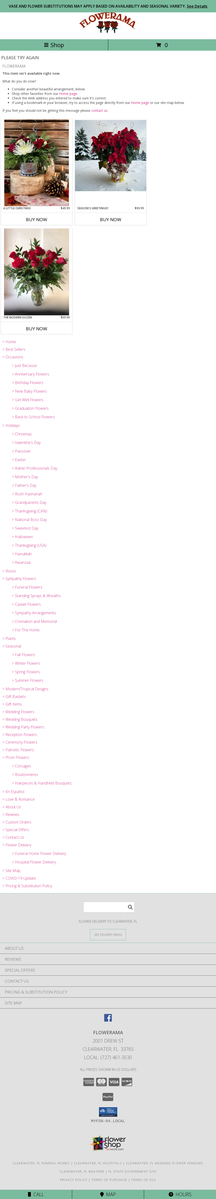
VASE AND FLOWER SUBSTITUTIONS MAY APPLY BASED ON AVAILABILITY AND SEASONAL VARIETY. (108, 6)
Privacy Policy (73, 1180)
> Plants (9, 638)
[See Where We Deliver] (108, 934)
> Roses (9, 571)
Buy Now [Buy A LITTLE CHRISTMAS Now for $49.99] (36, 219)
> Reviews (10, 814)
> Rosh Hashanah (27, 494)
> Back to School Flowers (33, 416)
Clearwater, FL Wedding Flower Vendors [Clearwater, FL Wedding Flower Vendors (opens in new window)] (164, 1163)
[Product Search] (109, 907)
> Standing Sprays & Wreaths (36, 595)
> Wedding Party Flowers (23, 727)
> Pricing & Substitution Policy (27, 885)
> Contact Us (13, 837)
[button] (108, 1112)
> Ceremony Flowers (19, 742)
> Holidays (11, 425)
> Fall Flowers (23, 654)
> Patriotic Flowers (18, 749)
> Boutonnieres (25, 774)
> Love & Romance (18, 799)
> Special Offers (15, 829)
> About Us (11, 806)
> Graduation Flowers (30, 408)
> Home (9, 341)
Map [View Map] (108, 1194)
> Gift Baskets (14, 696)
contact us (99, 110)
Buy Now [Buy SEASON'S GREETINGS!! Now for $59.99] (110, 219)
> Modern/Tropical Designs (25, 689)
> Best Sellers (13, 349)
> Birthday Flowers (27, 382)
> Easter (19, 459)
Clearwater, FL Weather (82, 1171)
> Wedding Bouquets (20, 719)
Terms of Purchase (109, 1180)
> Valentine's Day (26, 442)
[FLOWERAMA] (108, 32)
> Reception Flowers (19, 734)
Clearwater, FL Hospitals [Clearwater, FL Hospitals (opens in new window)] (98, 1163)
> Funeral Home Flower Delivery (39, 853)
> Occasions (12, 357)
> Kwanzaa (21, 562)
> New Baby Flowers (29, 391)
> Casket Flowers (26, 604)
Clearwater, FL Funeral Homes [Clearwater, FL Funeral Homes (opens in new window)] (41, 1163)
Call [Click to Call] (36, 1194)
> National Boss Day (29, 519)
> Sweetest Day (25, 528)
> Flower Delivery (16, 845)
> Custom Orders (16, 822)
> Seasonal (11, 646)
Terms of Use (143, 1180)
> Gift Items (12, 704)
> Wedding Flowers (18, 711)
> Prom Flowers (15, 757)
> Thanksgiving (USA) (29, 545)
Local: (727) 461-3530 (108, 1057)
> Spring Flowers (26, 671)
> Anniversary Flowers (30, 374)
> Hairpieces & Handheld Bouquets (42, 783)
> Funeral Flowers (27, 587)
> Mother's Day (25, 476)
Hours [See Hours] (180, 1194)
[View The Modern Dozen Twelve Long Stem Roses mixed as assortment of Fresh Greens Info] (36, 272)
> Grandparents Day (29, 502)
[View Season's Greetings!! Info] (110, 155)
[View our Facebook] (108, 1020)
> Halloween (22, 536)
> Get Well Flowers (27, 399)
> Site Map (11, 870)
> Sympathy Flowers (19, 578)
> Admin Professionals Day (34, 468)
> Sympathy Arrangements (34, 612)
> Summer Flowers (27, 680)
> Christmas (22, 434)
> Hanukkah (22, 553)
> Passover (21, 451)
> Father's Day (24, 485)
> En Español (13, 791)
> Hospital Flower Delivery (34, 862)
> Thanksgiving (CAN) (29, 511)
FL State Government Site (132, 1171)
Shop (54, 45)
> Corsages (21, 766)
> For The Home (26, 630)
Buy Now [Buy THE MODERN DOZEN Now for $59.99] (36, 329)
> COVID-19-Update (19, 878)
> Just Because (24, 365)
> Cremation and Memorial (34, 621)
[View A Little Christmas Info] (36, 162)
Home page (68, 93)
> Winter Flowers (26, 663)
